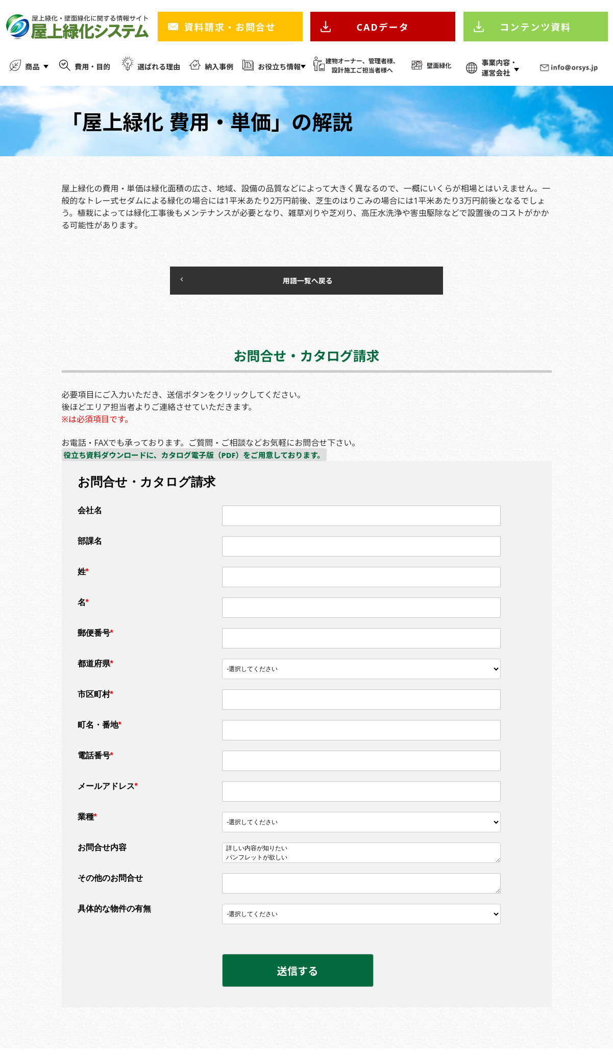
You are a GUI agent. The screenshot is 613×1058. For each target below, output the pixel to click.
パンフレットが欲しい (361, 863)
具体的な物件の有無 (114, 913)
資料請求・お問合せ (230, 27)
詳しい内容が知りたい (361, 853)
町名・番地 (99, 730)
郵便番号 (95, 638)
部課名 (90, 546)
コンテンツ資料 (535, 27)
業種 (87, 821)
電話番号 (95, 760)
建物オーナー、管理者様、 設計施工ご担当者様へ (362, 66)
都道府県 (95, 668)
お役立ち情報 (279, 66)
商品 (32, 66)
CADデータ (383, 27)
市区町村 (95, 699)
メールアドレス (108, 791)
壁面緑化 (439, 65)
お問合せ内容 (102, 852)
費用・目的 (92, 66)
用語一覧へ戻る (275, 282)
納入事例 (219, 66)
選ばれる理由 (158, 66)
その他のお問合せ (110, 883)
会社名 (90, 515)
